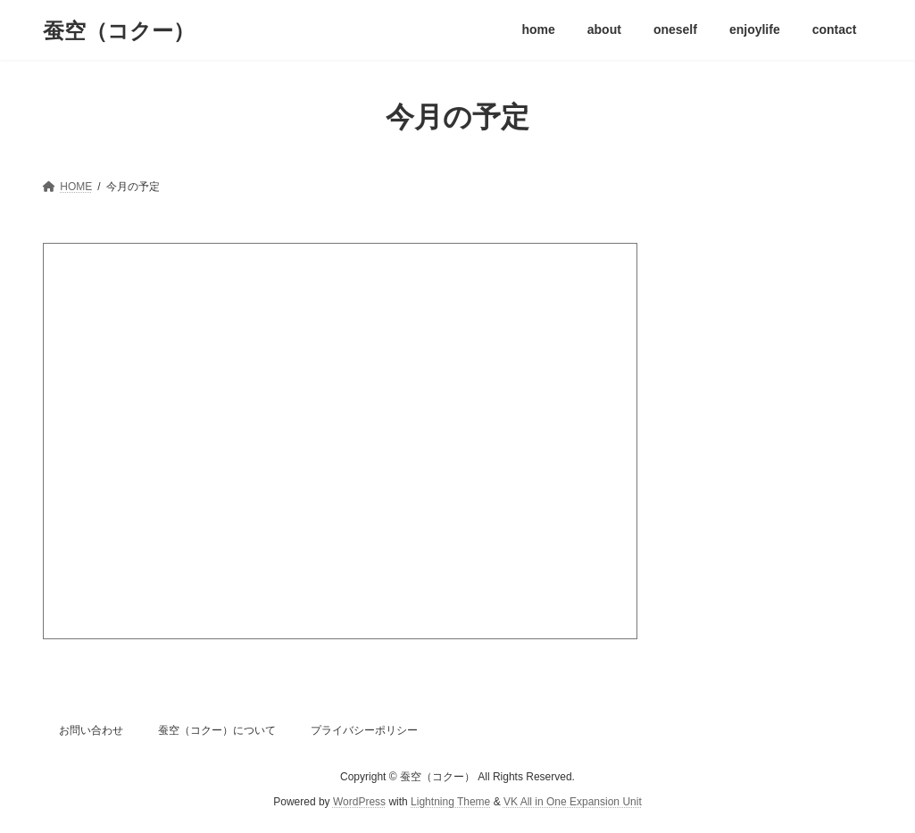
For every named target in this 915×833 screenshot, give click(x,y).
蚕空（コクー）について (217, 730)
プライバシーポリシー (364, 730)
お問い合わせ (91, 730)
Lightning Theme (450, 802)
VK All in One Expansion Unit (572, 802)
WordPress (359, 802)
